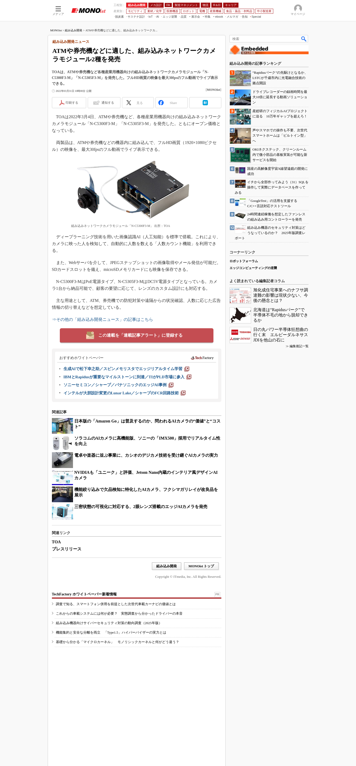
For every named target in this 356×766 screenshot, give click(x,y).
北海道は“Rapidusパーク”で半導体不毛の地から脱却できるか (280, 314)
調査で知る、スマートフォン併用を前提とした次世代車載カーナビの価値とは (116, 604)
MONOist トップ (201, 566)
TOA (56, 542)
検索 (304, 38)
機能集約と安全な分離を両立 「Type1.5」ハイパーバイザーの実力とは (111, 632)
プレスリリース (66, 549)
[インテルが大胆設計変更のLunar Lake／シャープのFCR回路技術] (125, 393)
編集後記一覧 (299, 346)
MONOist (56, 30)
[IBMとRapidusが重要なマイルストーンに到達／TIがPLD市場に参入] (127, 377)
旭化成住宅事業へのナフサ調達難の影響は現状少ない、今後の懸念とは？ (280, 295)
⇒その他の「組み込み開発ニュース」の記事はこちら (102, 319)
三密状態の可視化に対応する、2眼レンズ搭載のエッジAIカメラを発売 (141, 506)
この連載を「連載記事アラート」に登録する (140, 335)
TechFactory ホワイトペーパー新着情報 (84, 594)
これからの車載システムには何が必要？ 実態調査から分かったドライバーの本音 (119, 613)
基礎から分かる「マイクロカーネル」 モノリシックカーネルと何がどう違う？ (117, 642)
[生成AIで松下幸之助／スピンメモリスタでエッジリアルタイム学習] (126, 369)
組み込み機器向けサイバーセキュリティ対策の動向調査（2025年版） (109, 623)
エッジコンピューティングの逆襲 (253, 268)
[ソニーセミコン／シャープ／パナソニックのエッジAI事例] (119, 385)
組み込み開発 (73, 30)
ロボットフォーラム (244, 261)
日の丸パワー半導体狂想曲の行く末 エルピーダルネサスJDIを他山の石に (280, 334)
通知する (107, 103)
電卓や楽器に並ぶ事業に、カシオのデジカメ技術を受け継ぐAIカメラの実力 (146, 455)
